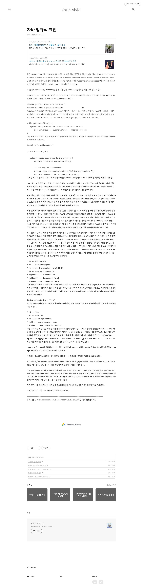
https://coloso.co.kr (36, 58)
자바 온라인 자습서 (72, 371)
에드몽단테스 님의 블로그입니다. (42, 512)
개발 (29, 443)
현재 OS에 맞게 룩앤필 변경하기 (38, 462)
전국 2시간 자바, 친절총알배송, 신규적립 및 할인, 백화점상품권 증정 (57, 48)
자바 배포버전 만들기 (34, 458)
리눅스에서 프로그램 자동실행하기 (38, 455)
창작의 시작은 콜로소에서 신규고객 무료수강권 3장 (52, 61)
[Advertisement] (71, 410)
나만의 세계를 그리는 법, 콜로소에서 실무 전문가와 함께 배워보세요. (57, 64)
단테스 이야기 (37, 509)
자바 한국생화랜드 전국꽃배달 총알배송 (47, 45)
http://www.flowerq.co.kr (38, 42)
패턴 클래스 (35, 376)
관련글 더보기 (111, 470)
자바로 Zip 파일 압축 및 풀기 (37, 451)
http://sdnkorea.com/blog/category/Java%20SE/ (57, 385)
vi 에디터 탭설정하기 (34, 447)
